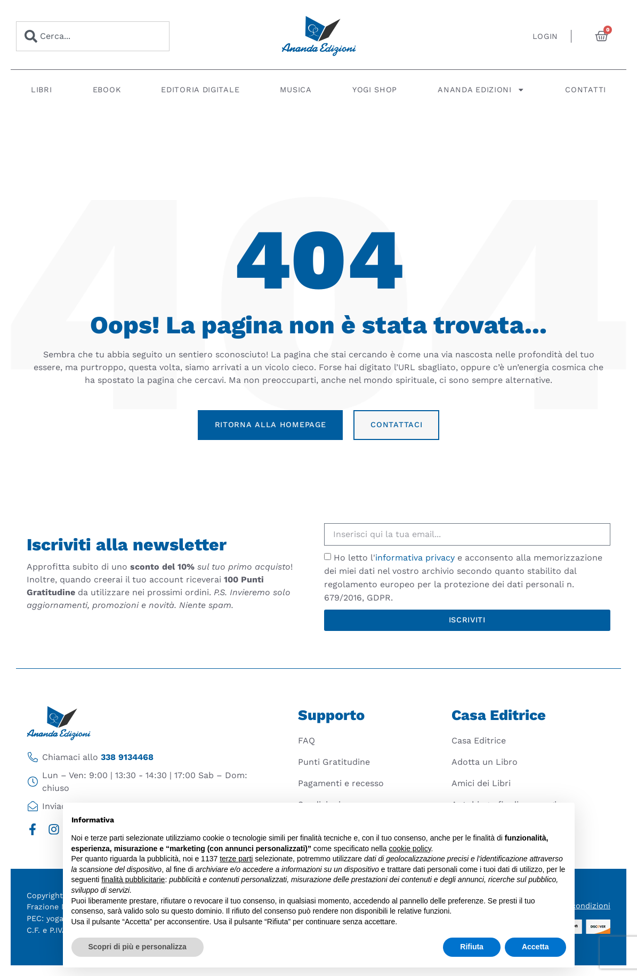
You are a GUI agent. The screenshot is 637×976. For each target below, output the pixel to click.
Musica (295, 89)
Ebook (107, 89)
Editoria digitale (200, 89)
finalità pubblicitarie (133, 879)
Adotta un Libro (484, 762)
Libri (41, 89)
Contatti (585, 89)
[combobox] (93, 36)
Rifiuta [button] (471, 946)
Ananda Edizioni (481, 90)
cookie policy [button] (410, 848)
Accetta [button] (535, 946)
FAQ (306, 740)
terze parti (236, 858)
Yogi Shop (374, 89)
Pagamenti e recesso (341, 783)
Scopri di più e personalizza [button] (137, 946)
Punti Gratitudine (334, 762)
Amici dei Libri (481, 783)
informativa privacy (415, 558)
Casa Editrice (478, 740)
